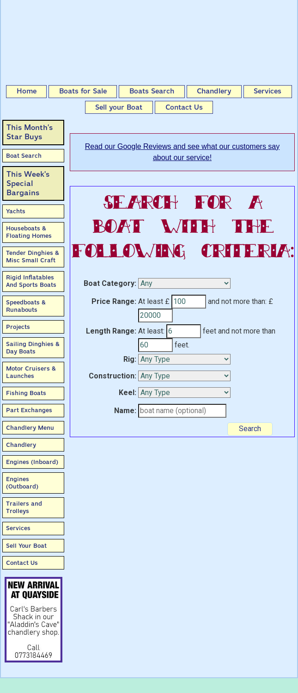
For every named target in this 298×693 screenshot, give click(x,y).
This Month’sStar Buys (29, 132)
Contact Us (184, 107)
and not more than (246, 331)
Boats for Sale (83, 91)
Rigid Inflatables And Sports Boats (31, 281)
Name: (125, 410)
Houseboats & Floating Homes (29, 232)
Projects (18, 326)
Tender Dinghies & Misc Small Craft (32, 256)
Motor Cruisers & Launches (31, 372)
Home (26, 91)
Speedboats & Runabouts (26, 306)
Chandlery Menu (30, 427)
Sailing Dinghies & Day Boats (33, 347)
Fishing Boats (26, 393)
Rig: (129, 359)
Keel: (127, 392)
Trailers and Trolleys (24, 507)
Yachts (15, 211)
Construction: (112, 375)
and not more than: (237, 301)
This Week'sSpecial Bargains (27, 183)
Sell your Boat (118, 107)
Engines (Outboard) (22, 483)
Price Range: (113, 301)
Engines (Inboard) (32, 461)
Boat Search (24, 155)
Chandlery (214, 91)
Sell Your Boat (26, 545)
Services (267, 91)
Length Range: (111, 331)
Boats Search (151, 91)
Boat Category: (110, 283)
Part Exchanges (29, 410)
